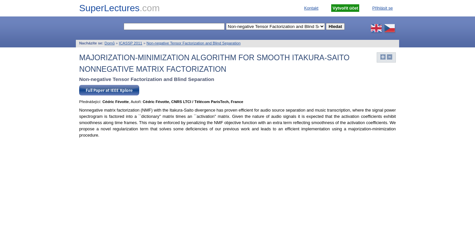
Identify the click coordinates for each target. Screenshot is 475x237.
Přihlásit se (382, 8)
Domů (110, 43)
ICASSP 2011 (130, 43)
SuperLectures (119, 8)
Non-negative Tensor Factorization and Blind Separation (193, 43)
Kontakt (311, 8)
